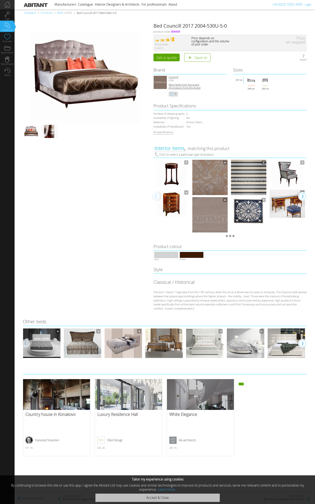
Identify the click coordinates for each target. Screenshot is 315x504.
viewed (303, 59)
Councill (173, 77)
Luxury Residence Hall (128, 418)
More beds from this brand (184, 85)
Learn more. (167, 489)
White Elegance (200, 418)
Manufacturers (65, 4)
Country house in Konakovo (56, 418)
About (172, 4)
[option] (171, 189)
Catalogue (85, 4)
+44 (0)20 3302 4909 (287, 4)
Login (308, 4)
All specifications (163, 132)
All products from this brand (184, 88)
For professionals (154, 4)
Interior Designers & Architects (117, 4)
